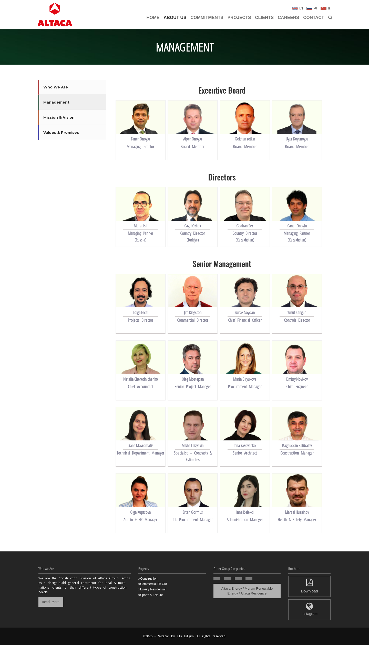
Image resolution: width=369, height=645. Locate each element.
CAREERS (288, 17)
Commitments (206, 17)
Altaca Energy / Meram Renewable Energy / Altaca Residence (247, 591)
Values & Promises (61, 132)
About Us (174, 17)
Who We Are (55, 87)
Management (56, 102)
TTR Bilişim (185, 636)
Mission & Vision (59, 117)
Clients (264, 17)
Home (152, 17)
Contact (313, 17)
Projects (239, 17)
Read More (50, 602)
